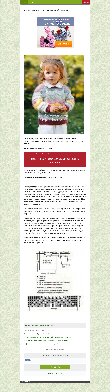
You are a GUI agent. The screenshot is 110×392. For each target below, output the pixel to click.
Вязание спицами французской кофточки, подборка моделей (46, 340)
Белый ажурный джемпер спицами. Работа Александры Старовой (48, 337)
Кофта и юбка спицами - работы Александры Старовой (44, 344)
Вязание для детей (32, 325)
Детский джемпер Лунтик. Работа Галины (39, 334)
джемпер (43, 325)
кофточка (50, 325)
